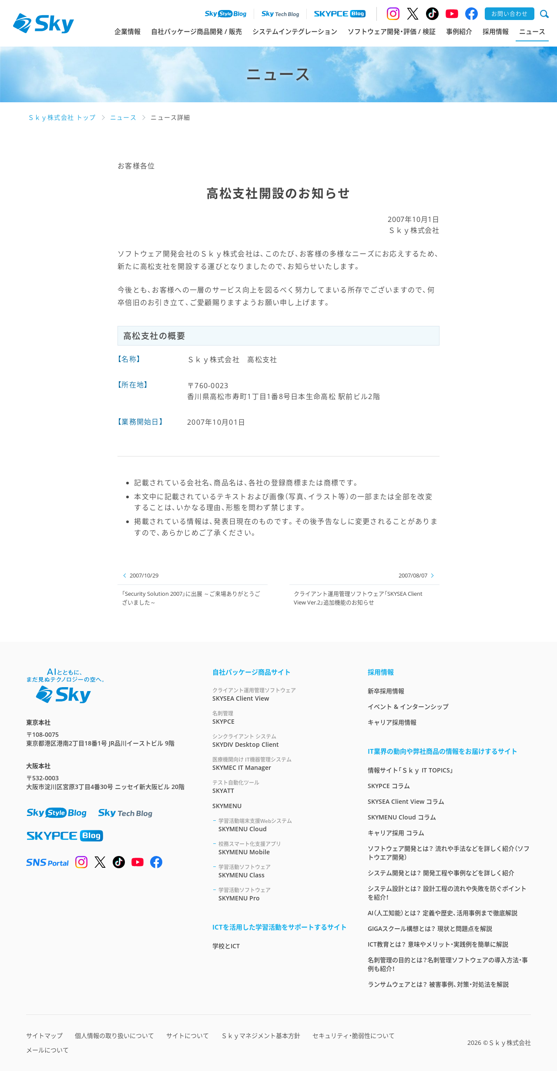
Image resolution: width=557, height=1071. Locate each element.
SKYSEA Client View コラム (406, 801)
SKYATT (279, 787)
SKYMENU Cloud (282, 825)
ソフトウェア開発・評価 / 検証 (392, 31)
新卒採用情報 (386, 691)
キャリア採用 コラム (396, 833)
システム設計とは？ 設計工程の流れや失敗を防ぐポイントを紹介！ (447, 892)
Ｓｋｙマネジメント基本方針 (260, 1035)
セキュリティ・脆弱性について (353, 1035)
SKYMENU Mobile (282, 848)
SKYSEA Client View (279, 694)
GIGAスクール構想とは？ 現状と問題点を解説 (430, 928)
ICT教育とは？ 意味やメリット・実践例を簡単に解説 (438, 944)
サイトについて (187, 1035)
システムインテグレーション (294, 31)
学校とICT (226, 946)
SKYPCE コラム (389, 786)
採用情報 (496, 31)
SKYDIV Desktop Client (279, 740)
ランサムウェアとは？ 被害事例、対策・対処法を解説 (438, 984)
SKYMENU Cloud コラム (402, 817)
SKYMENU (227, 806)
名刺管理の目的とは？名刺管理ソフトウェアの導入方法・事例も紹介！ (448, 964)
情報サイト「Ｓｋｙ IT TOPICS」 (410, 770)
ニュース (532, 31)
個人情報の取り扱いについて (114, 1035)
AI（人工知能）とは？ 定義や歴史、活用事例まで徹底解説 (442, 913)
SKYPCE (279, 717)
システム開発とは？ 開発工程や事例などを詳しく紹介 (441, 873)
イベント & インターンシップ (408, 706)
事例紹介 (459, 31)
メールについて (47, 1050)
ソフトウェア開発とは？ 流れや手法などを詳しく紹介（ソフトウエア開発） (449, 852)
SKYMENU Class (282, 871)
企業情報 (127, 31)
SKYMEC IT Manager (279, 763)
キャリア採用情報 (392, 722)
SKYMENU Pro (282, 894)
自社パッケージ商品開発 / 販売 (196, 31)
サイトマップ (44, 1035)
